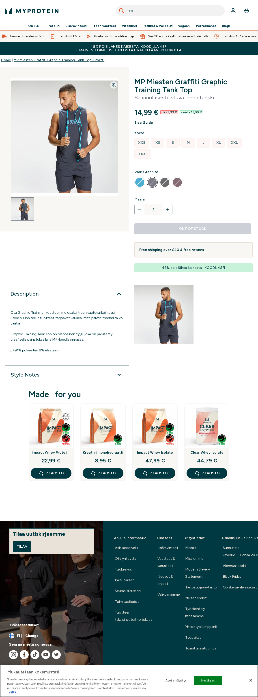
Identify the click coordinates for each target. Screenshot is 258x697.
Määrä (139, 199)
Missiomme (194, 558)
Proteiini (53, 26)
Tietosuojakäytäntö (201, 587)
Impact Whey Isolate (155, 452)
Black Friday (232, 576)
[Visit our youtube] (45, 654)
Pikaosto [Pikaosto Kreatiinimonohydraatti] (103, 473)
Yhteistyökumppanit (201, 627)
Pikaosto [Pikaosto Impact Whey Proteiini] (51, 473)
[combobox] (170, 10)
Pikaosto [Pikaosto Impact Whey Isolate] (155, 473)
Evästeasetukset (24, 625)
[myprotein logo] (31, 11)
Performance (206, 26)
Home (6, 60)
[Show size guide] (193, 122)
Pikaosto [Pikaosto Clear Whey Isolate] (207, 473)
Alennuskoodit (234, 566)
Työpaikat (193, 637)
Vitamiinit (129, 26)
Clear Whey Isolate (207, 452)
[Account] (233, 11)
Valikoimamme (168, 594)
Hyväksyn (208, 680)
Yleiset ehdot (196, 598)
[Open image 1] (22, 209)
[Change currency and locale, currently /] (51, 635)
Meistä (190, 548)
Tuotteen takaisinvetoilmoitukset (133, 616)
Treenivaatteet (104, 26)
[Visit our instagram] (13, 654)
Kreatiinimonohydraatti (103, 452)
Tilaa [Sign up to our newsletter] (22, 546)
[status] (153, 209)
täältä (11, 692)
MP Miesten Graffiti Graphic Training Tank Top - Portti (59, 60)
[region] (129, 681)
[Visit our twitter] (56, 654)
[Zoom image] (113, 85)
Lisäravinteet (76, 26)
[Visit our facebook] (24, 654)
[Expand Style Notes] (67, 375)
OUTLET (34, 26)
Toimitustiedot (127, 601)
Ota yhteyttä (125, 558)
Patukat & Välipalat (158, 26)
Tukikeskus (123, 569)
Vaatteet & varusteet (166, 562)
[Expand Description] (67, 294)
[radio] (141, 143)
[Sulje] (251, 680)
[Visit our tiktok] (34, 654)
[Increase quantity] (167, 209)
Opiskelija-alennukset (240, 587)
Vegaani (184, 26)
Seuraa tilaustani (128, 591)
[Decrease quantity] (139, 209)
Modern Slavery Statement (197, 573)
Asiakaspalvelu (126, 548)
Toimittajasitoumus (200, 648)
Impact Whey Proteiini (51, 452)
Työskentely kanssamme (195, 612)
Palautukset (124, 580)
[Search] (121, 10)
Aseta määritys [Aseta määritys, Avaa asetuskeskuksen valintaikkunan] (176, 680)
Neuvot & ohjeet (165, 580)
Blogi (226, 26)
